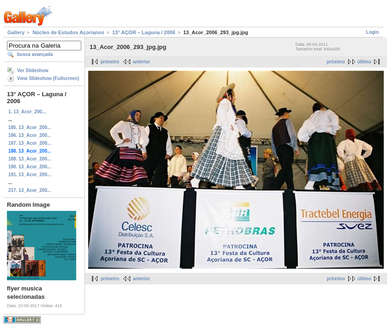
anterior (141, 61)
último (364, 61)
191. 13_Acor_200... (29, 174)
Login (372, 32)
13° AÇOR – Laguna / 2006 (143, 32)
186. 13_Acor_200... (29, 135)
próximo (336, 61)
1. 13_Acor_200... (27, 111)
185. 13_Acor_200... (29, 127)
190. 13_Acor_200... (29, 166)
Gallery (15, 32)
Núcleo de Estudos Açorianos (68, 32)
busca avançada (35, 54)
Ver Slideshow (32, 70)
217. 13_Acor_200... (29, 190)
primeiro (110, 61)
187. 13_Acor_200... (29, 143)
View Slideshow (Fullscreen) (48, 78)
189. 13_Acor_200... (29, 158)
